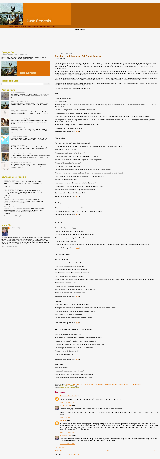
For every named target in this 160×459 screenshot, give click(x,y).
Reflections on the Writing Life (13, 216)
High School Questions (75, 387)
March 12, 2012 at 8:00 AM (67, 402)
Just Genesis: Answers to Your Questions (128, 384)
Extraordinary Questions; (106, 384)
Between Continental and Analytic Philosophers (17, 208)
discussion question (64, 387)
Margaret (63, 420)
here (77, 131)
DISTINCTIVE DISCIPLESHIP (12, 189)
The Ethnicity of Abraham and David (21, 162)
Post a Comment (59, 447)
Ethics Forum (8, 198)
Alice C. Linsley (66, 405)
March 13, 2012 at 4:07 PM (67, 432)
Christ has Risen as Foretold (12, 181)
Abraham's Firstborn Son (18, 127)
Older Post (155, 450)
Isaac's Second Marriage (18, 145)
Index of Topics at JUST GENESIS (14, 54)
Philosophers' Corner (10, 207)
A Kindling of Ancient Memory (19, 136)
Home (107, 450)
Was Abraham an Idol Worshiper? (20, 119)
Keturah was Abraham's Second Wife (21, 154)
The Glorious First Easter (11, 190)
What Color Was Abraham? (18, 92)
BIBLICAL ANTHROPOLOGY (12, 180)
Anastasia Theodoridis (68, 396)
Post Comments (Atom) (71, 454)
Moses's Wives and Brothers (19, 110)
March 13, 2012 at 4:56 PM (67, 444)
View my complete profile (9, 246)
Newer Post (58, 450)
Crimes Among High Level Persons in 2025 (16, 199)
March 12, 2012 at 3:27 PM (67, 417)
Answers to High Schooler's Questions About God (82, 384)
